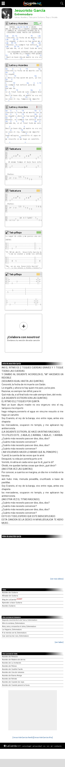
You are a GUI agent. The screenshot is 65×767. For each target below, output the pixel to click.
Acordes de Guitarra (10, 592)
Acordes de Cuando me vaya (13, 682)
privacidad (37, 746)
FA (24, 27)
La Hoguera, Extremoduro (12, 629)
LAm (18, 27)
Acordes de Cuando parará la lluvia (16, 685)
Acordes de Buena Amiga (12, 676)
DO (21, 27)
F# (27, 69)
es (44, 746)
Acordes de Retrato (9, 679)
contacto (57, 746)
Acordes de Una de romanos (13, 672)
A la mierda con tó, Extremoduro (14, 633)
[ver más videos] (56, 579)
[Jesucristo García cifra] (43, 737)
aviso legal (26, 746)
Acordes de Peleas (9, 666)
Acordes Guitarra (8, 606)
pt (52, 746)
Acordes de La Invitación (11, 663)
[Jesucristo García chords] (22, 737)
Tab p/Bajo (15, 232)
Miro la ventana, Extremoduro (13, 623)
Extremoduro (24, 14)
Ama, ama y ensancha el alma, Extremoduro (19, 626)
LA (21, 59)
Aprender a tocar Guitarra (12, 603)
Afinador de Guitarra (10, 596)
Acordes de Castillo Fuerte (12, 669)
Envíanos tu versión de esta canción (23, 332)
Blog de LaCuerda (12, 600)
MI (27, 27)
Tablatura (15, 149)
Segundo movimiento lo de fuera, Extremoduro (19, 620)
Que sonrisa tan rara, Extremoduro (15, 636)
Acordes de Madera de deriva (13, 660)
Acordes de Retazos (10, 657)
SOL (41, 55)
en (48, 746)
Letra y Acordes (18, 23)
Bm (6, 69)
